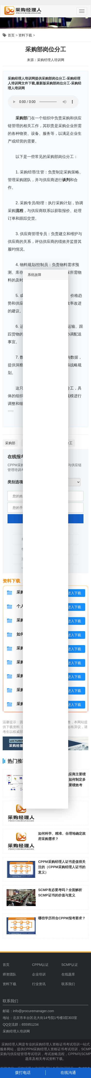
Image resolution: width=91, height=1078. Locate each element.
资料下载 (25, 35)
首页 (11, 35)
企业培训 (39, 974)
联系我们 (68, 984)
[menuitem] (45, 964)
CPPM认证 (40, 965)
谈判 (66, 180)
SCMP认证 (69, 965)
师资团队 (9, 974)
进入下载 (74, 593)
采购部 (21, 118)
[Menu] (81, 11)
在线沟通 (68, 1073)
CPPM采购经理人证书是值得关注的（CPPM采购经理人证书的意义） (61, 867)
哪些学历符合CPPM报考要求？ (61, 918)
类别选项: (16, 482)
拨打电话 (23, 1073)
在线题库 (68, 974)
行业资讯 (39, 984)
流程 (19, 211)
